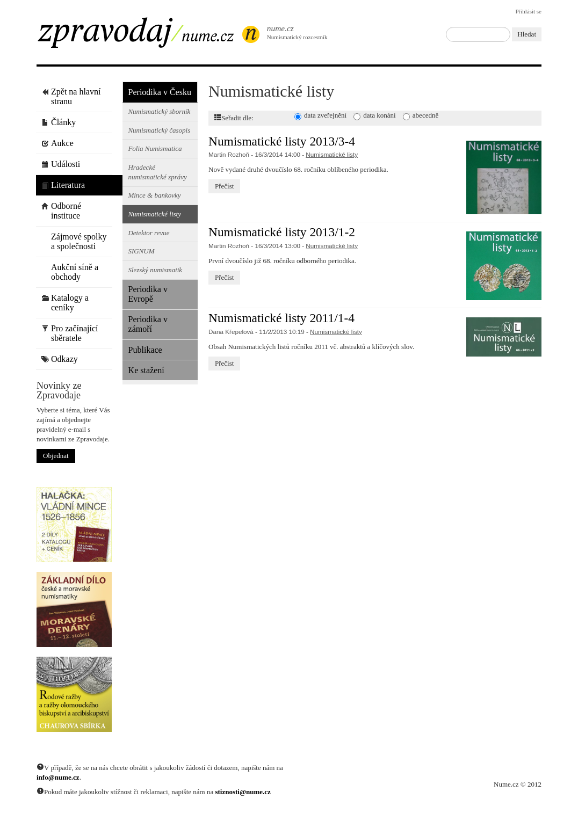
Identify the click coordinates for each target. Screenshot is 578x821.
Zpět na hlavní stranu (70, 96)
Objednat (56, 456)
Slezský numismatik (155, 270)
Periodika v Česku (159, 92)
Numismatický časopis (159, 130)
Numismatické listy (154, 214)
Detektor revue (148, 233)
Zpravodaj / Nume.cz (144, 36)
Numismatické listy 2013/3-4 (281, 141)
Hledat (526, 34)
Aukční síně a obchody (69, 272)
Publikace (145, 349)
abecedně (425, 115)
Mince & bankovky (154, 195)
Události (60, 164)
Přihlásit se (528, 11)
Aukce (57, 143)
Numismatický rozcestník (291, 32)
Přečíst (224, 186)
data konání (379, 115)
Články (58, 122)
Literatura (63, 185)
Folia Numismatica (155, 148)
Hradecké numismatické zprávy (157, 172)
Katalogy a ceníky (65, 302)
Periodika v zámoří (148, 324)
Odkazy (59, 359)
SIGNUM (141, 251)
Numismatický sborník (159, 111)
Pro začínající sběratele (69, 333)
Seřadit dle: (234, 117)
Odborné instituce (61, 210)
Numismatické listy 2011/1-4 (281, 318)
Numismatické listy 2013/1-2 (281, 232)
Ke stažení (146, 370)
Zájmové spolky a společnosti (74, 241)
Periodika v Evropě (148, 294)
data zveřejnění (325, 115)
